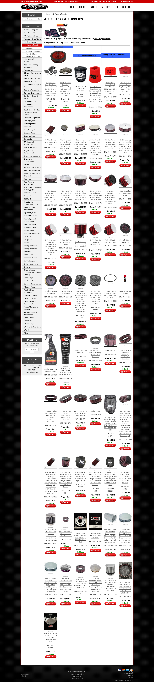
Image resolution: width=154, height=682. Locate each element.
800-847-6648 (32, 370)
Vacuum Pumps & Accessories (30, 313)
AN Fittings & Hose (31, 36)
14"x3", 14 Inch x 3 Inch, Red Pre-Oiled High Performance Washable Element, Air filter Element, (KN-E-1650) (125, 588)
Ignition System (30, 213)
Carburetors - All (30, 101)
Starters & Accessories (32, 281)
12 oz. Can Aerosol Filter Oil (125, 292)
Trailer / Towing (30, 298)
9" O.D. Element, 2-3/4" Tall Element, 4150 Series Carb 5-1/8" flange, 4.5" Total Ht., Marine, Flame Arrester (65, 145)
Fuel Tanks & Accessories (29, 183)
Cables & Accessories (31, 90)
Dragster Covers (30, 133)
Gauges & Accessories (32, 196)
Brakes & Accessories (32, 78)
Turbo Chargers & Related (31, 308)
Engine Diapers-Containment (30, 151)
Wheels (27, 330)
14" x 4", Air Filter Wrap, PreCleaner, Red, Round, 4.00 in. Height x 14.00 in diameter (125, 87)
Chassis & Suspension (32, 118)
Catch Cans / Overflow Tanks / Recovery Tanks (32, 112)
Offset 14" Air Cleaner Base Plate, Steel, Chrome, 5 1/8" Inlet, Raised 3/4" (80, 538)
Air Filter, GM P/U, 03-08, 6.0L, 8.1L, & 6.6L (50, 142)
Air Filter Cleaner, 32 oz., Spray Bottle (50, 370)
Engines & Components (29, 160)
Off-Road (27, 236)
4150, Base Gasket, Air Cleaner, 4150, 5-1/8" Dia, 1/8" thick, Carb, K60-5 (110, 294)
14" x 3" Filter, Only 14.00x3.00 (80, 352)
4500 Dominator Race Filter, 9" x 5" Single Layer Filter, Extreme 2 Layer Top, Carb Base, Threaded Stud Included (95, 297)
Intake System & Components (30, 220)
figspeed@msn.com (32, 372)
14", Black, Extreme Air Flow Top (65, 292)
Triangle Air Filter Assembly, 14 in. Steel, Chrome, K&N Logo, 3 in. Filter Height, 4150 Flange (95, 195)
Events (93, 7)
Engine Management (32, 156)
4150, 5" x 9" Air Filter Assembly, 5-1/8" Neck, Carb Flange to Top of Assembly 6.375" (80, 195)
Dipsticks (27, 127)
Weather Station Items (32, 327)
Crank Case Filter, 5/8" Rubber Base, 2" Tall (125, 193)
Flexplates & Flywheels (32, 170)
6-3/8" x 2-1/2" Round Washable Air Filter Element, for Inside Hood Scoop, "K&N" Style (80, 583)
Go (39, 19)
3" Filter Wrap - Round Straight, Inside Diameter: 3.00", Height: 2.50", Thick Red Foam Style (110, 88)
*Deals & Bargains (31, 30)
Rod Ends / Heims (30, 258)
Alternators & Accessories (29, 60)
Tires (26, 333)
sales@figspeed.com (102, 39)
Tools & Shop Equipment (29, 291)
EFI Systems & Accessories (29, 143)
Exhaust (27, 164)
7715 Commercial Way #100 (32, 366)
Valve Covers (29, 318)
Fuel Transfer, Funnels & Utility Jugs (32, 188)
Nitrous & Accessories (32, 233)
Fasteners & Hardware (32, 167)
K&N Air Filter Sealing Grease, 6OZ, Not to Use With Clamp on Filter (65, 371)
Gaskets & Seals (30, 193)
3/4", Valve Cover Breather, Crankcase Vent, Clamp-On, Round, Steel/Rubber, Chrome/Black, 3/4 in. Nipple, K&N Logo (51, 247)
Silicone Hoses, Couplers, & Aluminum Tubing (32, 272)
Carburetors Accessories (28, 105)
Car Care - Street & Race (31, 97)
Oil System (28, 239)
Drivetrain (28, 139)
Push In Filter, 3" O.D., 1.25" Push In (110, 241)
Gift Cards (27, 199)
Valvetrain (28, 321)
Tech (116, 7)
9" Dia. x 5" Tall (110, 351)
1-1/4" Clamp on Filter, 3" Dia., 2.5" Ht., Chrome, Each (80, 244)
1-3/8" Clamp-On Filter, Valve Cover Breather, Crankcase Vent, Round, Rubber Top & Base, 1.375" (110, 585)
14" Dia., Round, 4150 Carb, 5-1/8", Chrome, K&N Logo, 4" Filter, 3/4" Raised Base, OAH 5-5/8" (50, 196)
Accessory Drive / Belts (32, 39)
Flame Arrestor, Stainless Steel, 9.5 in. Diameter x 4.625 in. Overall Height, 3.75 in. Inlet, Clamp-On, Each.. (80, 145)
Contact (127, 7)
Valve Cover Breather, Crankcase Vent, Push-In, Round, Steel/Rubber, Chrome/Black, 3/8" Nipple (110, 197)
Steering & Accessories (32, 284)
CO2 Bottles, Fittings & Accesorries (32, 85)
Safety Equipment (30, 261)
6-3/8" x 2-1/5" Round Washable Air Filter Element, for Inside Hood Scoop (65, 533)
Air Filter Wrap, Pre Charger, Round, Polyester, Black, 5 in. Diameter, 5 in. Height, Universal (80, 476)
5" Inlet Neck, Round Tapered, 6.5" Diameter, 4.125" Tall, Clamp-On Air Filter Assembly (125, 477)
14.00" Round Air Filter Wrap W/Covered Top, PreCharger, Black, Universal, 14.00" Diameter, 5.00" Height (66, 89)
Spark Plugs (28, 278)
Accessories (29, 48)
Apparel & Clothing (31, 64)
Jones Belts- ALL (30, 224)
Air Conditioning (30, 42)
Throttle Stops (29, 287)
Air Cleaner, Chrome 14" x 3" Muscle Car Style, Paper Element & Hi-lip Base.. (50, 637)
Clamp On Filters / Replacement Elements (33, 55)
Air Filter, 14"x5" (95, 411)
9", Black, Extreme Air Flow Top (125, 241)
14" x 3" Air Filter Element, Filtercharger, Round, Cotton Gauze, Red (65, 415)
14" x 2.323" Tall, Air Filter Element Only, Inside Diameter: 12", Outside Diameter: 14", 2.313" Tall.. (50, 416)
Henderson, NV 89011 (32, 368)
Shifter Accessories (31, 264)
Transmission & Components (30, 302)
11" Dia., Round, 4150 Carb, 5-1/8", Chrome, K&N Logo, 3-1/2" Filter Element (110, 144)
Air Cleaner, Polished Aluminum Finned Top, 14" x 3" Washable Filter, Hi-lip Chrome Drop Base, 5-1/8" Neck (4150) (65, 585)
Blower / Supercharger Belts (32, 74)
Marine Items (29, 230)
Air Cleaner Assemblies (33, 51)
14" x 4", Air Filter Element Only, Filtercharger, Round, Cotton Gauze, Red (125, 355)
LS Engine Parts (30, 227)
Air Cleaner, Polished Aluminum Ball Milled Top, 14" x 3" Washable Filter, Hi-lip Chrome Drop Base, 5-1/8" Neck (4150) (95, 585)
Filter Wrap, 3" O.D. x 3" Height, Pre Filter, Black (80, 88)
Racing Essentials (30, 249)
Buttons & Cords (30, 81)
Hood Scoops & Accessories (29, 208)
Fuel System (28, 179)
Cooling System (30, 121)
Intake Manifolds (30, 216)
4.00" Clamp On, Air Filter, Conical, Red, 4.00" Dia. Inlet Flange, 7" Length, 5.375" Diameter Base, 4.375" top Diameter (95, 478)
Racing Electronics (30, 246)
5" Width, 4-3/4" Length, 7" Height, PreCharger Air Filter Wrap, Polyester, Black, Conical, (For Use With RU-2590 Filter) (110, 478)
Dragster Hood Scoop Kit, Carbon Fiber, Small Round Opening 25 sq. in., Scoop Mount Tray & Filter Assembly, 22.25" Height (51, 89)
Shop (72, 7)
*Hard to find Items (31, 33)
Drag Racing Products (32, 130)
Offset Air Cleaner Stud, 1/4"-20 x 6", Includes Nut (95, 536)
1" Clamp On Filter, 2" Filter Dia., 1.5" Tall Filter (66, 242)
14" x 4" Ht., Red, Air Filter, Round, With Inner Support (80, 413)
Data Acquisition (30, 124)
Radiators (27, 252)
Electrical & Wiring (30, 147)
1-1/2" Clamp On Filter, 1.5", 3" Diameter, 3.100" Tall (95, 243)
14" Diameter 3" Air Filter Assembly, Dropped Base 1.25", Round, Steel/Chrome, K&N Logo (65, 196)
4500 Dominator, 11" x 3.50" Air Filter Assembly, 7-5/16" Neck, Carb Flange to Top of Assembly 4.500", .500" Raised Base (125, 146)
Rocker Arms (28, 255)
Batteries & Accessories (28, 68)
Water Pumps (29, 324)
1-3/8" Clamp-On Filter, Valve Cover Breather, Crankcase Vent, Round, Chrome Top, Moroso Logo (51, 535)
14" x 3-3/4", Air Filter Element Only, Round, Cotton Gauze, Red (95, 354)
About (82, 7)
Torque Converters (31, 295)
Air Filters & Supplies (31, 45)
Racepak (27, 242)
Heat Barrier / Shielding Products (31, 203)
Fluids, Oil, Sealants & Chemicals (32, 174)
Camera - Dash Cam (31, 93)
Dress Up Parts (29, 136)
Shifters (27, 267)
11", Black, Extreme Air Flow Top (50, 292)
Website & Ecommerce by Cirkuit (124, 680)
